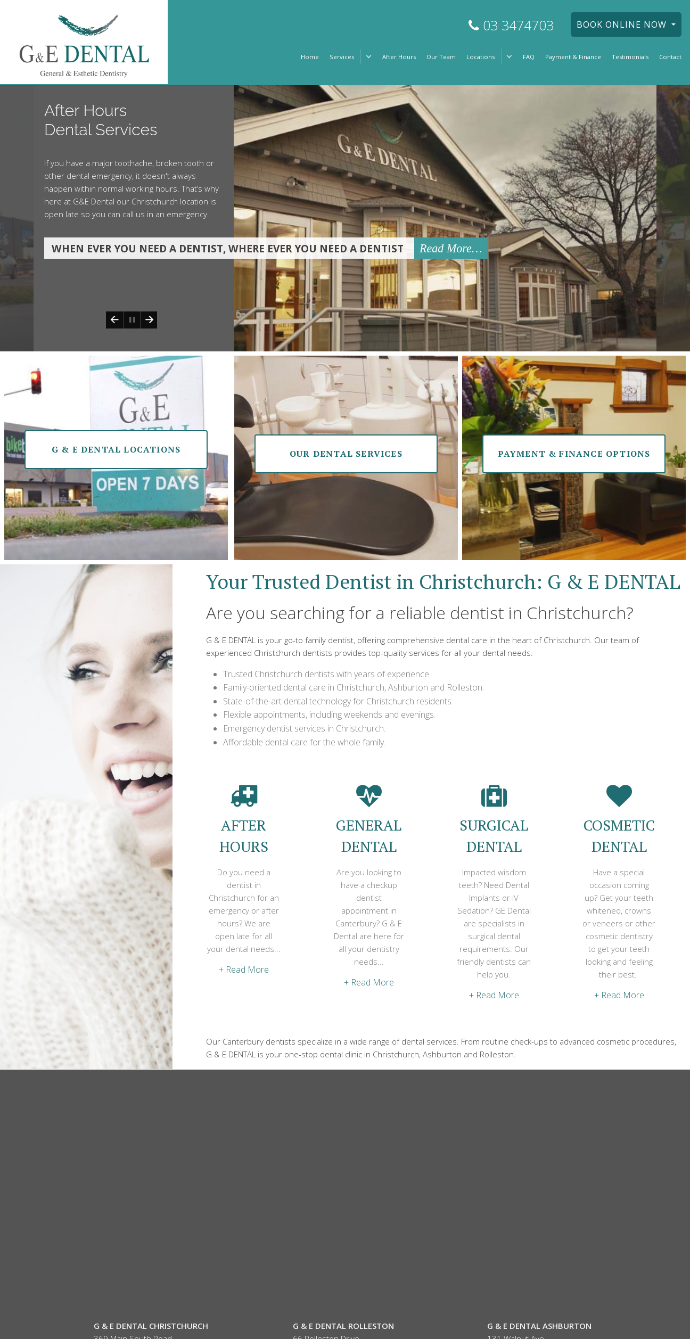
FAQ (529, 57)
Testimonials (630, 57)
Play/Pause (131, 317)
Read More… (451, 246)
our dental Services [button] (346, 451)
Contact (670, 57)
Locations (480, 57)
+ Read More (244, 967)
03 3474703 (511, 25)
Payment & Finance (573, 57)
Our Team (441, 57)
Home (310, 57)
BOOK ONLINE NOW (623, 24)
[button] (368, 57)
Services (342, 57)
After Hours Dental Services (100, 117)
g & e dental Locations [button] (116, 447)
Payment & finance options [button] (574, 451)
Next (148, 317)
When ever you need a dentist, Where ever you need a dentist (228, 246)
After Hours (399, 57)
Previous (114, 317)
